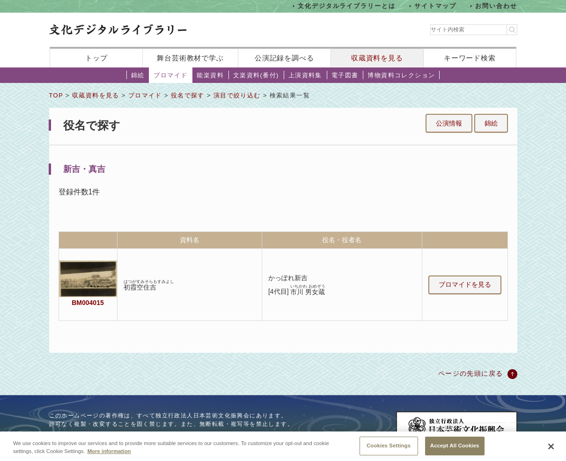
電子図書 (345, 75)
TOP (56, 95)
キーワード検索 (470, 58)
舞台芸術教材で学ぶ (190, 58)
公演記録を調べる (284, 58)
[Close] (551, 450)
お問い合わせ (496, 5)
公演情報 (449, 123)
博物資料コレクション (401, 75)
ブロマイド (170, 75)
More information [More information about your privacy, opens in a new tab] (109, 455)
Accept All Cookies (454, 450)
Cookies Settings (389, 450)
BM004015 (87, 302)
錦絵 (138, 75)
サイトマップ (435, 5)
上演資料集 (305, 75)
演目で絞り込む (237, 95)
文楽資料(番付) (256, 75)
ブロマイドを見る (465, 284)
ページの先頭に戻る (470, 373)
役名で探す (188, 95)
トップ (96, 58)
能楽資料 (210, 75)
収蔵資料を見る (377, 58)
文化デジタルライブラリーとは (347, 5)
